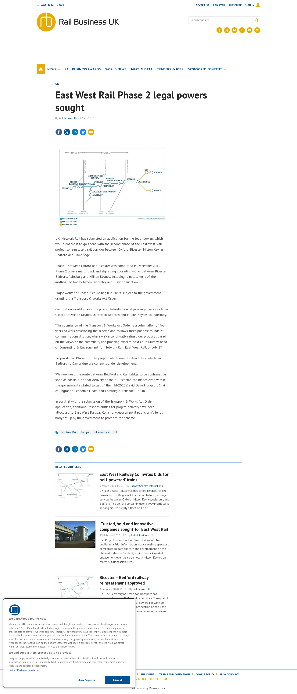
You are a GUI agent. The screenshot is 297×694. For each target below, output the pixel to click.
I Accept (117, 680)
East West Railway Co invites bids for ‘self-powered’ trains (134, 476)
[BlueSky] (234, 30)
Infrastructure (101, 432)
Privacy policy (229, 674)
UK (57, 84)
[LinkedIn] (242, 30)
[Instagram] (257, 30)
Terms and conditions (174, 674)
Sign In (249, 5)
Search (256, 20)
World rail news (52, 5)
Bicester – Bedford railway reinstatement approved (124, 580)
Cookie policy (205, 674)
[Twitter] (227, 30)
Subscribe (235, 5)
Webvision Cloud (157, 688)
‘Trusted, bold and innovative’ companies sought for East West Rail (134, 526)
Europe (85, 432)
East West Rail (69, 432)
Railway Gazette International (147, 486)
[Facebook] (219, 30)
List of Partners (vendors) (24, 670)
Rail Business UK (68, 118)
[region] (69, 643)
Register (219, 5)
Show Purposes (86, 680)
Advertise (202, 5)
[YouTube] (250, 30)
